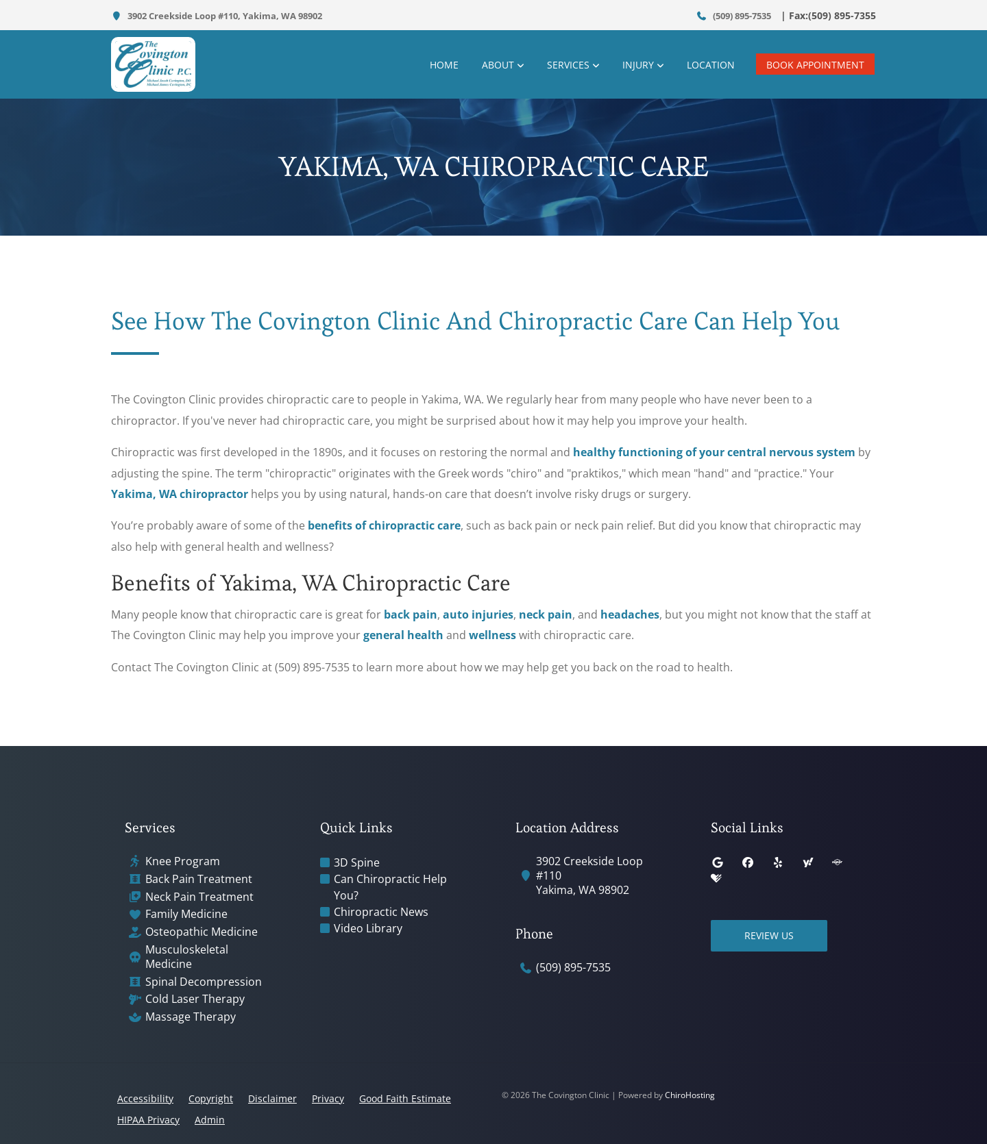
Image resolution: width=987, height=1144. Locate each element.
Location (711, 64)
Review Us (769, 935)
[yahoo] (808, 862)
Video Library (368, 928)
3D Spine (357, 862)
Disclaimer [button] (272, 1098)
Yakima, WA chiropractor (179, 493)
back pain (410, 614)
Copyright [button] (210, 1098)
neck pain (545, 614)
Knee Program (182, 861)
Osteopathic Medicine (201, 932)
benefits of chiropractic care (384, 525)
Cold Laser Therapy (195, 999)
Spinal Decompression (203, 982)
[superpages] (836, 862)
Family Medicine (186, 914)
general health (403, 635)
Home (444, 64)
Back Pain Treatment (198, 879)
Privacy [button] (328, 1098)
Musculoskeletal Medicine (186, 957)
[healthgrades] (716, 879)
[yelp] (778, 862)
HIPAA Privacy (148, 1119)
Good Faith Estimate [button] (405, 1098)
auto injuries (478, 614)
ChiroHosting (690, 1095)
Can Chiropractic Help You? (390, 887)
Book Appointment (815, 64)
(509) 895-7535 (733, 16)
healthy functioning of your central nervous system (714, 452)
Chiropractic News (381, 911)
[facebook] (748, 862)
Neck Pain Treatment (199, 897)
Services (568, 64)
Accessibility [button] (145, 1098)
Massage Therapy (190, 1017)
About (498, 64)
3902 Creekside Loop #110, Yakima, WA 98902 (216, 16)
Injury (638, 64)
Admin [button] (210, 1119)
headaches (629, 614)
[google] (717, 862)
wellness (492, 635)
